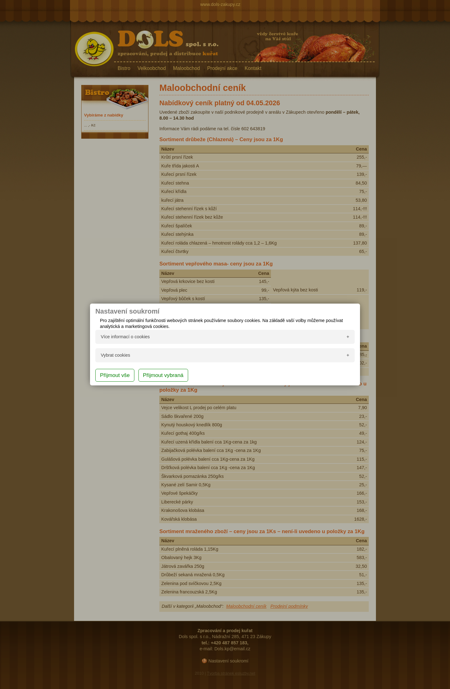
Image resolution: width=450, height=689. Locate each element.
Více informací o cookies (125, 336)
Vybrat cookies (115, 355)
